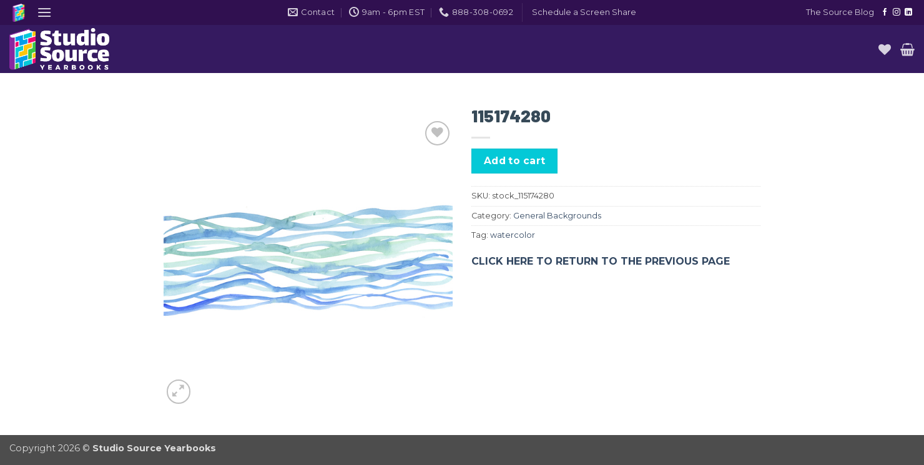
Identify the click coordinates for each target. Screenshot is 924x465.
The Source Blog (840, 12)
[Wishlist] (884, 49)
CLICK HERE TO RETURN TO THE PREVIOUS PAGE (600, 261)
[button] (44, 12)
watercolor (512, 235)
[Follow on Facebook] (884, 12)
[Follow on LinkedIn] (908, 12)
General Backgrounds (557, 215)
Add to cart (515, 161)
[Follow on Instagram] (896, 12)
